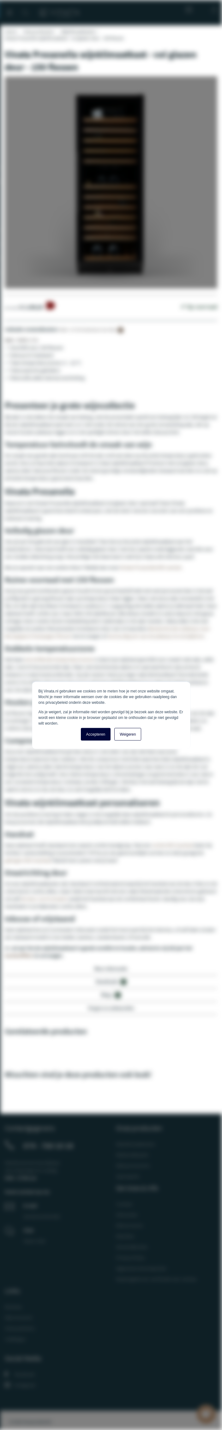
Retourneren (129, 1225)
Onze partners (20, 1328)
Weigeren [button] (128, 734)
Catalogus (15, 1339)
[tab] (111, 970)
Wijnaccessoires (133, 1165)
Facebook (20, 1374)
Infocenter (127, 1214)
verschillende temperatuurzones (59, 659)
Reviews (13, 1307)
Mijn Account (18, 1317)
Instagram (20, 1385)
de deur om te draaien (44, 899)
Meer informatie (111, 969)
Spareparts (128, 1176)
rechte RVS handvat (172, 845)
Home (10, 31)
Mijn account (201, 9)
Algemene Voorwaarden (141, 1268)
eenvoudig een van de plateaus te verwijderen (156, 636)
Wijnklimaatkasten (78, 31)
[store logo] (59, 10)
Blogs (111, 995)
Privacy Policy (130, 1257)
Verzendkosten (132, 1247)
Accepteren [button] (95, 734)
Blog (187, 9)
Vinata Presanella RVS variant (150, 567)
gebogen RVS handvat (28, 860)
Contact (124, 1204)
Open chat (34, 1241)
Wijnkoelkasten (132, 1155)
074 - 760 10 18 (48, 1146)
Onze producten (38, 31)
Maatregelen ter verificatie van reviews (156, 1279)
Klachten (125, 1236)
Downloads (111, 981)
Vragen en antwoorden (111, 1008)
